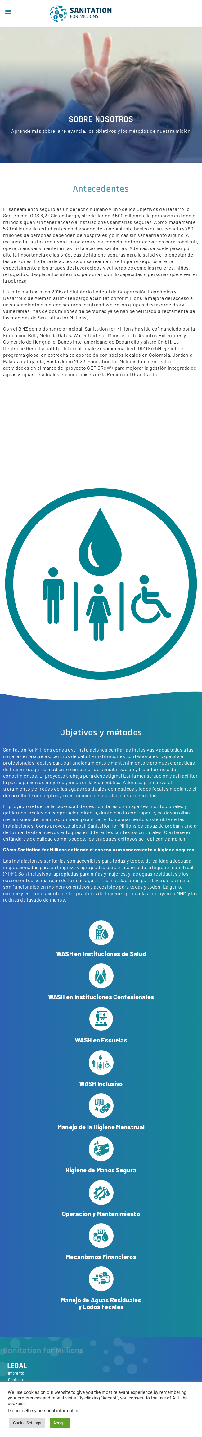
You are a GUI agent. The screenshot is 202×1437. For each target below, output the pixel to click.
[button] (8, 11)
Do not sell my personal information (44, 1410)
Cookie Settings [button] (27, 1423)
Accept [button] (59, 1423)
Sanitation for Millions (43, 1350)
